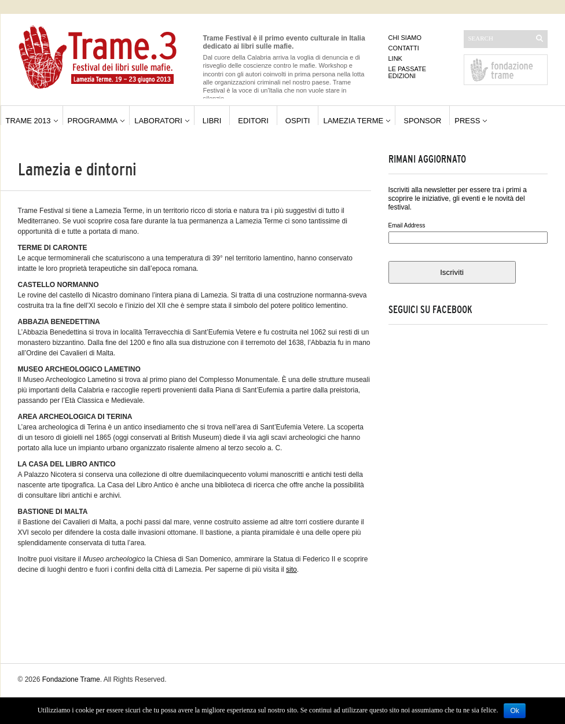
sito (291, 569)
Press (467, 120)
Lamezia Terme (353, 120)
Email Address (406, 225)
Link (395, 58)
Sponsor (422, 120)
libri (212, 120)
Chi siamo (404, 37)
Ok (514, 711)
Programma (93, 120)
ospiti (297, 120)
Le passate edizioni (407, 72)
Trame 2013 (28, 120)
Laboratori (158, 120)
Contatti (403, 48)
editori (253, 120)
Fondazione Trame (71, 679)
